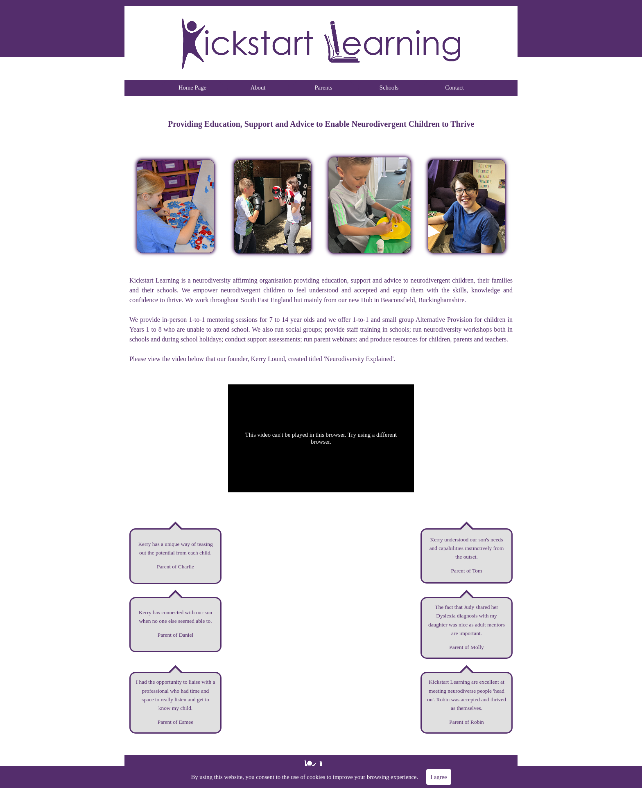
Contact (454, 87)
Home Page (192, 87)
